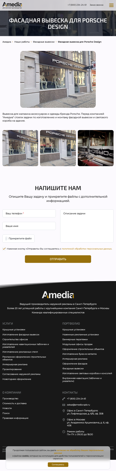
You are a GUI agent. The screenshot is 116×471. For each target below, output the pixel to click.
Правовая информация (16, 430)
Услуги (7, 330)
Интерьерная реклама (15, 372)
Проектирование (12, 377)
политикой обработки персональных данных (86, 253)
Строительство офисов (15, 346)
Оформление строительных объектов (84, 356)
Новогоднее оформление (17, 387)
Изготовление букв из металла (80, 361)
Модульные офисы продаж (77, 351)
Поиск (6, 425)
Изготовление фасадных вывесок (21, 341)
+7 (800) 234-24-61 (74, 5)
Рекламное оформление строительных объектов (25, 366)
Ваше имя (12, 229)
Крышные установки (14, 336)
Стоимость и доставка (15, 415)
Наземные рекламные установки (81, 341)
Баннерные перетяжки (75, 346)
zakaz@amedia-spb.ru (79, 415)
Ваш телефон (15, 216)
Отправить (58, 264)
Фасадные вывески (73, 376)
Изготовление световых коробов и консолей (82, 383)
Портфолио (71, 330)
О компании (11, 404)
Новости (7, 420)
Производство (10, 410)
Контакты (70, 404)
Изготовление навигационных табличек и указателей (26, 353)
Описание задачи (74, 216)
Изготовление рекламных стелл (20, 359)
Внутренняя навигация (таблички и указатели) (83, 391)
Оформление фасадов (75, 371)
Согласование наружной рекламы (22, 382)
